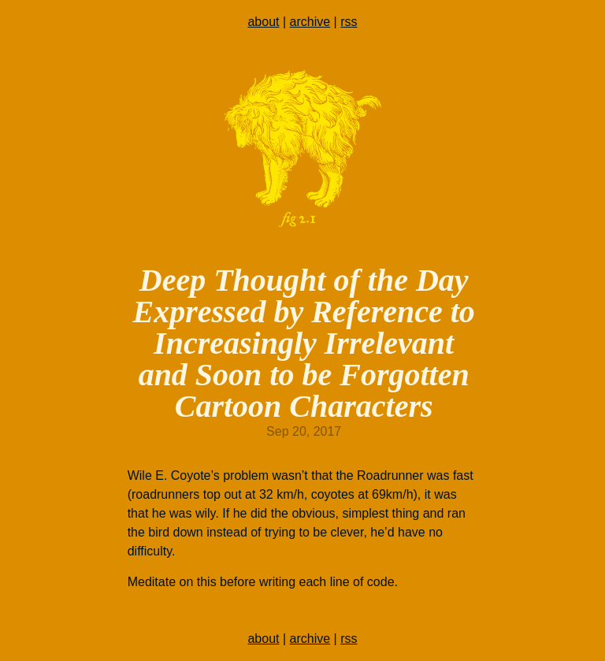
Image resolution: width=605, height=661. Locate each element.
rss (348, 21)
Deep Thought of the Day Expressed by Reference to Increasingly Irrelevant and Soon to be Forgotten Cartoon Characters (304, 343)
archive (310, 21)
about (263, 21)
